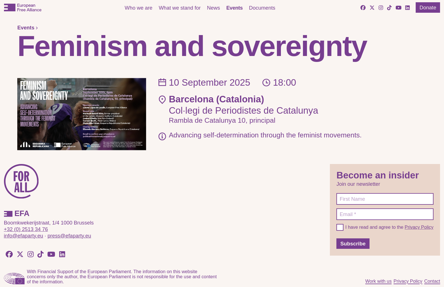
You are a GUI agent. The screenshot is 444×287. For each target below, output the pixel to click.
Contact (432, 281)
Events (234, 8)
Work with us (378, 281)
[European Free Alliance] (22, 7)
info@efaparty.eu (23, 236)
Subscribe (353, 244)
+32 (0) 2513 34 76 (26, 229)
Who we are (138, 8)
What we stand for (180, 8)
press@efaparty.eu (69, 236)
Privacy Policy (419, 227)
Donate (427, 7)
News (213, 8)
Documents (262, 8)
